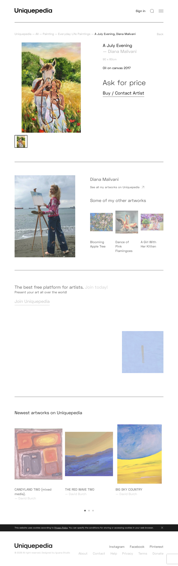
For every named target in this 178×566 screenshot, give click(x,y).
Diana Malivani (122, 51)
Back (160, 34)
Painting (48, 34)
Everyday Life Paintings (74, 34)
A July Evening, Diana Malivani (115, 34)
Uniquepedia (23, 34)
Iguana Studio (62, 555)
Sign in (140, 11)
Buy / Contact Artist (123, 93)
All (37, 34)
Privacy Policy (61, 530)
